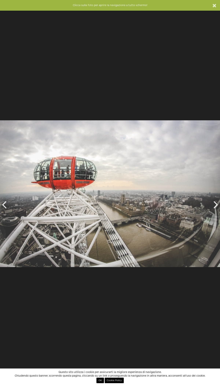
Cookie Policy (114, 380)
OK (100, 380)
